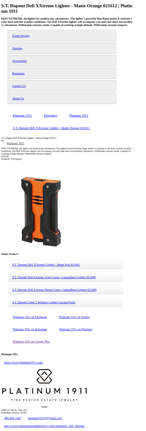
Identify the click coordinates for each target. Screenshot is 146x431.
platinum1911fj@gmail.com (45, 418)
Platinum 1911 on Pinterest (75, 329)
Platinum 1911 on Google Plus (31, 341)
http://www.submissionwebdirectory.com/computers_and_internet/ (44, 426)
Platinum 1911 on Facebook (30, 317)
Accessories (19, 60)
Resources (18, 73)
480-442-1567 (12, 418)
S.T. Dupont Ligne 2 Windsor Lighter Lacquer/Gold (43, 302)
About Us (18, 98)
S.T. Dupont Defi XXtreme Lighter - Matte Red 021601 (46, 264)
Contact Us (19, 85)
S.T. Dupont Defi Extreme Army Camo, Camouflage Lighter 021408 (53, 277)
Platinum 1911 (15, 143)
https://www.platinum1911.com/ (23, 362)
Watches (17, 48)
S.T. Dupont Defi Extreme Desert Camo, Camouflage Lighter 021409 (54, 289)
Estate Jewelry (21, 35)
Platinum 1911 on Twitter (74, 317)
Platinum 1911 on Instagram (30, 329)
